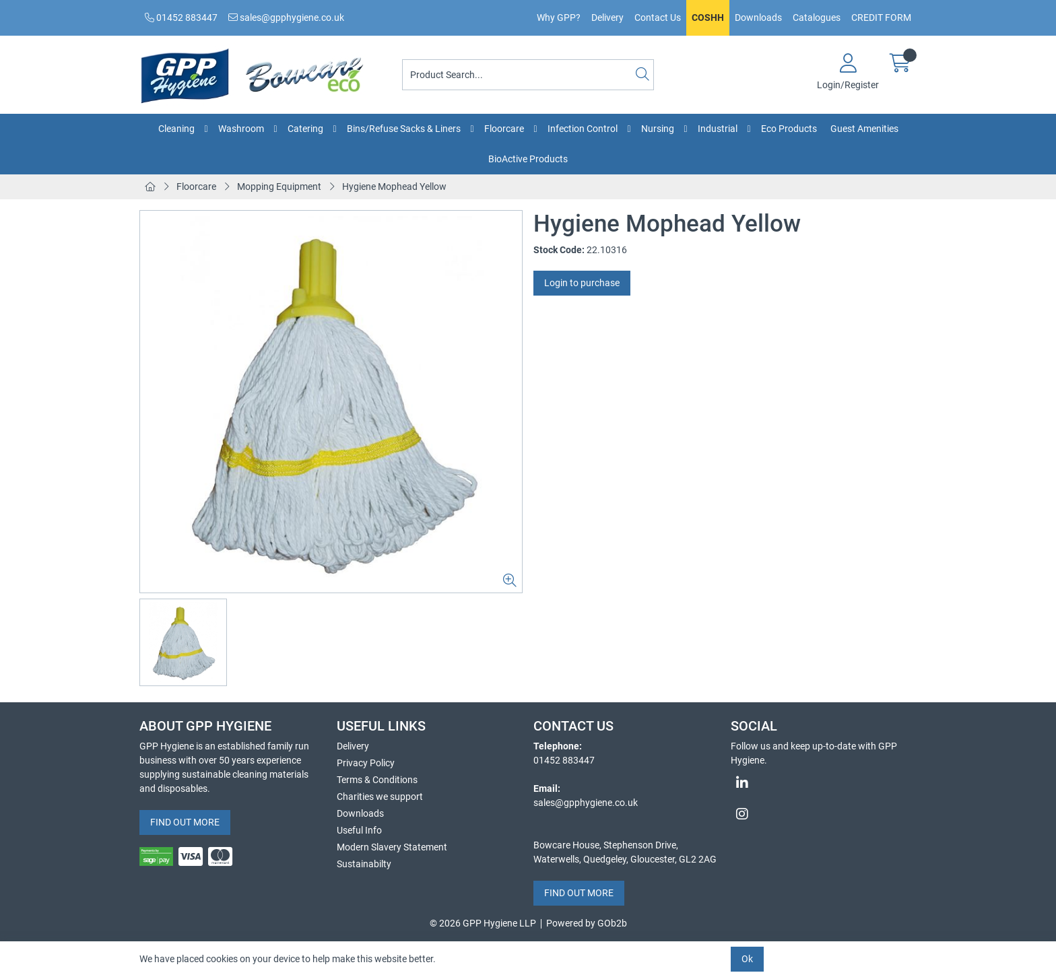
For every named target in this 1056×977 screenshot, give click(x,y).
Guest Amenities (864, 128)
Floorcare (504, 128)
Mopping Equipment (279, 186)
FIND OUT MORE (185, 822)
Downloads (758, 17)
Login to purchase (582, 282)
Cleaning (176, 128)
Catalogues (816, 17)
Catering (305, 128)
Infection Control (583, 128)
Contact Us (657, 17)
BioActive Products (528, 159)
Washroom (241, 128)
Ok (747, 958)
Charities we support (380, 796)
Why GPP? (559, 17)
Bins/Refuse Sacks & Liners (404, 128)
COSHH (708, 17)
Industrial (717, 128)
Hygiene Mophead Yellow (394, 186)
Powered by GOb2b (586, 923)
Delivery (607, 17)
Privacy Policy (366, 762)
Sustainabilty (364, 863)
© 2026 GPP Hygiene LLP (483, 923)
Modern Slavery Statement (392, 847)
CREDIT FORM (881, 17)
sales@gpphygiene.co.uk (286, 17)
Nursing (657, 128)
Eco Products (789, 128)
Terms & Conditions (377, 779)
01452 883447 (181, 17)
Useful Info (359, 830)
